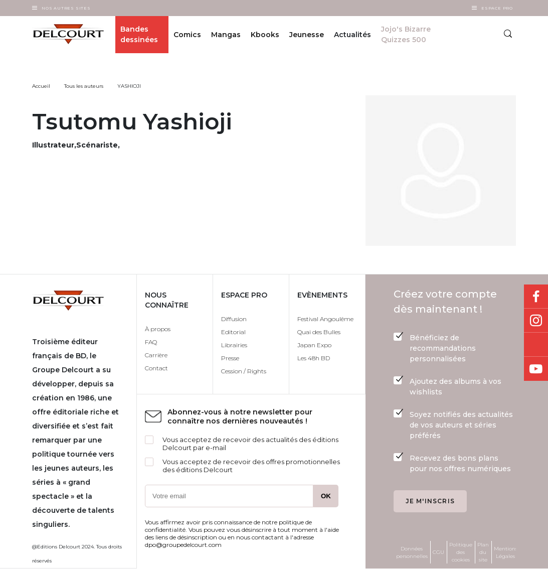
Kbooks (265, 34)
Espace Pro (497, 8)
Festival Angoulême (325, 319)
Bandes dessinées (139, 34)
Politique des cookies (460, 552)
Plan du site (483, 552)
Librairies (234, 345)
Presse (230, 358)
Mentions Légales (505, 552)
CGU (438, 552)
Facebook (536, 297)
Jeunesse (306, 34)
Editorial (233, 332)
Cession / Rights (243, 371)
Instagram (536, 321)
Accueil (41, 86)
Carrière (156, 355)
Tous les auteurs (83, 86)
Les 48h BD (313, 358)
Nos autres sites (66, 8)
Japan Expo (314, 345)
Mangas (226, 34)
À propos (157, 329)
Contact (156, 368)
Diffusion (234, 319)
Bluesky (536, 345)
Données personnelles (412, 552)
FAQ (151, 342)
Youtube (536, 369)
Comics (187, 34)
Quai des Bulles (318, 332)
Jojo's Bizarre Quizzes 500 (406, 34)
